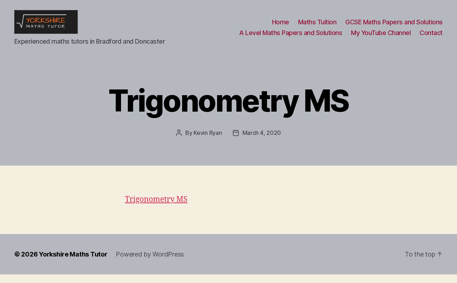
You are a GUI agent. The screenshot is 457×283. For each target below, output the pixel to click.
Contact (431, 37)
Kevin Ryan (208, 141)
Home (280, 26)
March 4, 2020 (261, 141)
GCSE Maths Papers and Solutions (394, 26)
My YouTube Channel (381, 37)
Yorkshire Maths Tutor (73, 263)
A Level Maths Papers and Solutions (290, 37)
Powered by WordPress (150, 263)
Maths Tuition (317, 26)
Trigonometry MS (156, 208)
